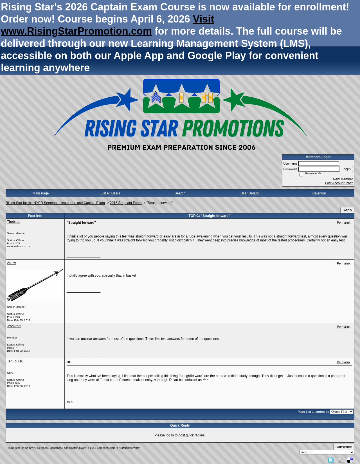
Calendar (319, 193)
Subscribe (344, 447)
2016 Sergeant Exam (126, 203)
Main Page (41, 193)
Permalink (343, 222)
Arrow (11, 263)
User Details (249, 193)
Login (346, 169)
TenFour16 (15, 361)
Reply (347, 210)
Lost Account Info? (339, 183)
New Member (343, 179)
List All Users (110, 193)
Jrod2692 (14, 326)
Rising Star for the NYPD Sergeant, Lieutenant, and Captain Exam (55, 203)
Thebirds (13, 222)
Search (180, 193)
